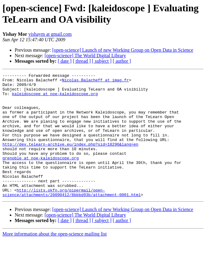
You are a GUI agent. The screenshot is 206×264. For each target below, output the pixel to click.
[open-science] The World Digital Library (85, 55)
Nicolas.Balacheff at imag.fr (95, 81)
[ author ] (122, 61)
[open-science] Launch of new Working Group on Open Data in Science (122, 50)
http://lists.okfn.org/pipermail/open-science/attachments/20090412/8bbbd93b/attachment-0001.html (71, 216)
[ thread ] (82, 61)
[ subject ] (102, 61)
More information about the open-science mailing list (54, 258)
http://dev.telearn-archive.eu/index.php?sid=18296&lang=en (70, 159)
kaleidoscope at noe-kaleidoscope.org (55, 98)
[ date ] (65, 61)
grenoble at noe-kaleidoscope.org (40, 175)
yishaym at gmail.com (50, 34)
